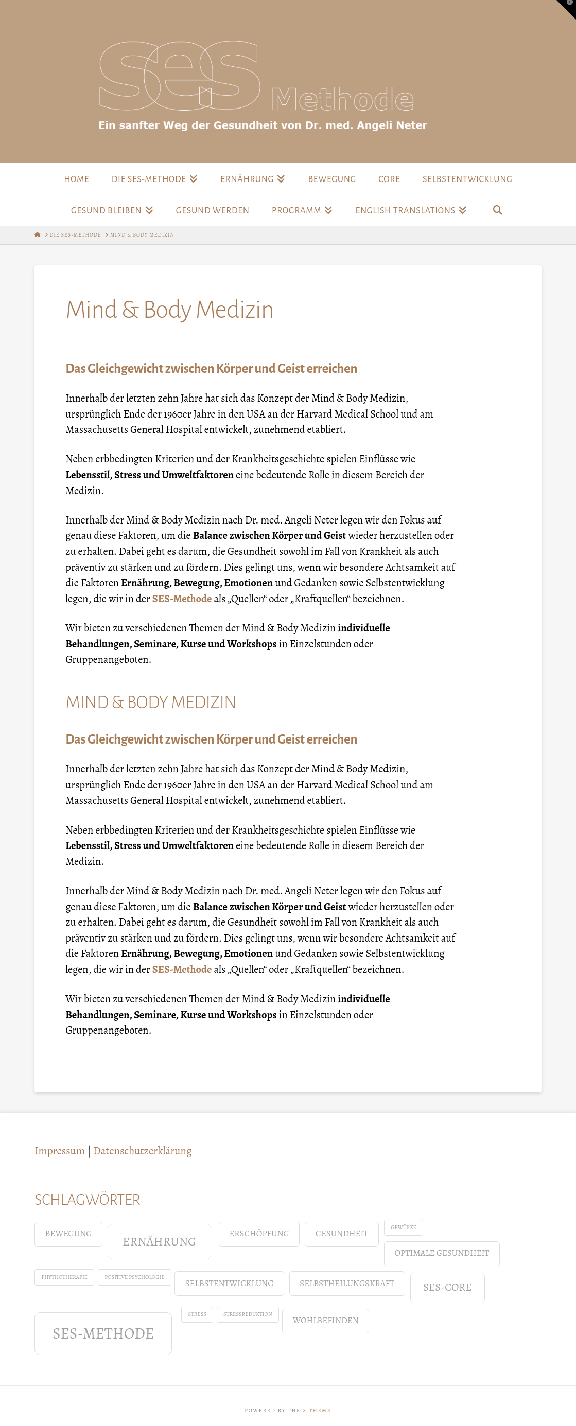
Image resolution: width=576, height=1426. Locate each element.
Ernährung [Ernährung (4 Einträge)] (159, 1241)
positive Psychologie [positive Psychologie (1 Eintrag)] (134, 1277)
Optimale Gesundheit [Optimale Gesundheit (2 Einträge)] (441, 1253)
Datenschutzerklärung (142, 1151)
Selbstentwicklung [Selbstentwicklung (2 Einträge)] (229, 1283)
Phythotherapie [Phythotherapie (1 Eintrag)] (64, 1277)
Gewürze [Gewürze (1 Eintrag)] (403, 1227)
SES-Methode (182, 598)
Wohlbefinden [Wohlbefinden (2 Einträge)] (326, 1320)
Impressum (59, 1151)
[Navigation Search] (497, 209)
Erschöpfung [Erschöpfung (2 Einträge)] (259, 1233)
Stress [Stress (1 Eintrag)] (197, 1314)
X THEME (317, 1410)
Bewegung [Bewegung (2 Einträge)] (68, 1233)
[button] (566, 10)
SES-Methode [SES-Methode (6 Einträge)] (103, 1333)
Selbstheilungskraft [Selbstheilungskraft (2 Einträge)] (347, 1283)
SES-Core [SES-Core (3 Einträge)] (447, 1287)
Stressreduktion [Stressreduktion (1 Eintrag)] (247, 1314)
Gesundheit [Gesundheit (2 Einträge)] (342, 1233)
